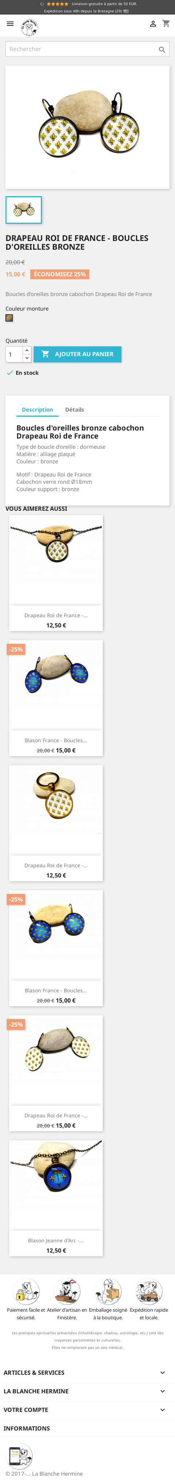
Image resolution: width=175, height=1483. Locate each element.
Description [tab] (37, 409)
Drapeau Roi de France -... (56, 615)
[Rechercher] (87, 49)
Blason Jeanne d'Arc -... (56, 1240)
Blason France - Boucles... (56, 740)
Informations (27, 1428)
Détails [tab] (74, 409)
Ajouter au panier (77, 354)
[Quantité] (14, 354)
